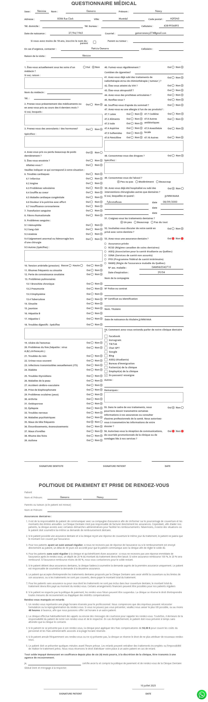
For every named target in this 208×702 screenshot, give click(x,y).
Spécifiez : (30, 134)
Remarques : (111, 390)
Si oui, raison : (32, 75)
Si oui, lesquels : (33, 112)
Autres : (108, 380)
